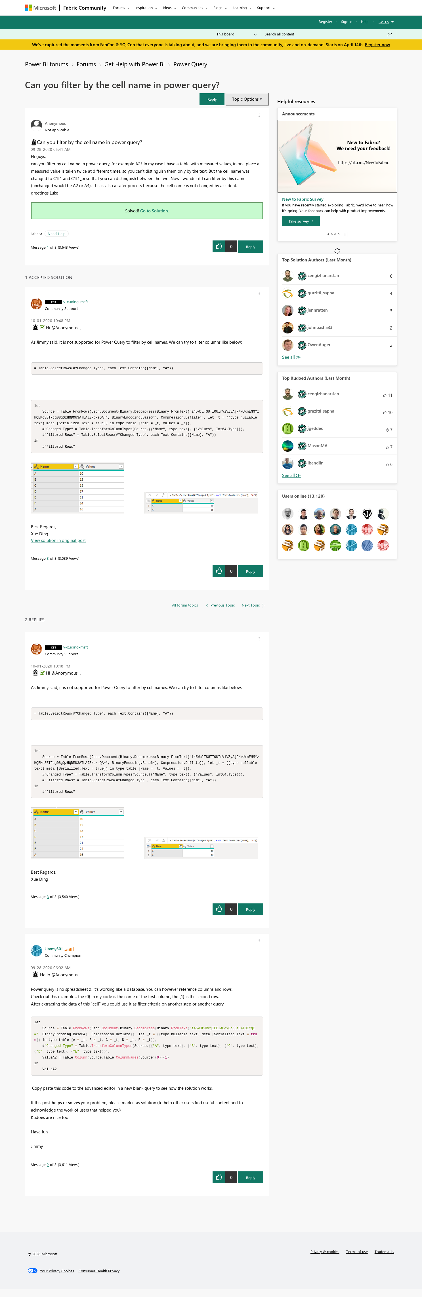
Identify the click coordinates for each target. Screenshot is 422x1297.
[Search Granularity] (236, 34)
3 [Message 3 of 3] (48, 560)
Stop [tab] (344, 234)
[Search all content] (328, 34)
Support (263, 7)
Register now (377, 44)
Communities (192, 7)
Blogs (217, 7)
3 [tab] (335, 234)
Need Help (57, 233)
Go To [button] (384, 21)
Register (325, 21)
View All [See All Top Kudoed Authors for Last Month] (291, 475)
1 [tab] (328, 234)
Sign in (346, 21)
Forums (119, 7)
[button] (212, 99)
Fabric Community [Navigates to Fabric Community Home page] (84, 7)
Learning (240, 7)
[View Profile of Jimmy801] (54, 953)
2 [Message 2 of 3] (48, 1172)
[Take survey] (301, 221)
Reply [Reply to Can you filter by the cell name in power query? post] (250, 246)
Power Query (190, 64)
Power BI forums (46, 64)
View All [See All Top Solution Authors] (291, 357)
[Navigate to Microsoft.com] (40, 8)
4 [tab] (338, 234)
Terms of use (357, 1259)
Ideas (167, 7)
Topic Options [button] (245, 99)
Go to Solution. (154, 211)
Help (365, 21)
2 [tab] (332, 234)
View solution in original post (58, 543)
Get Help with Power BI (134, 64)
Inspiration (144, 7)
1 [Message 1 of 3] (48, 247)
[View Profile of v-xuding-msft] (75, 301)
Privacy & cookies (324, 1259)
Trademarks (384, 1259)
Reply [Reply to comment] (250, 573)
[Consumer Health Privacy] (99, 1278)
